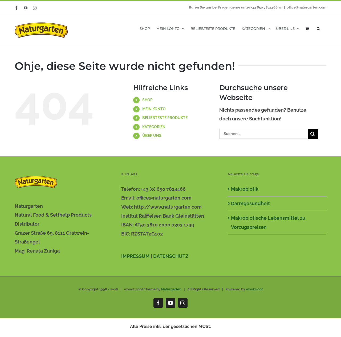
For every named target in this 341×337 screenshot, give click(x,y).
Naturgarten (171, 289)
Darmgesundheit (250, 203)
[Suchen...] (263, 134)
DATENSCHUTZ (170, 256)
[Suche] (313, 134)
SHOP (147, 100)
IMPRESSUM (135, 256)
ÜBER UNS (151, 135)
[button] (318, 28)
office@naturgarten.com (306, 7)
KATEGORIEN (153, 127)
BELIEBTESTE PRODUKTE (165, 118)
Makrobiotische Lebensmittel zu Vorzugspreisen (268, 222)
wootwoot (254, 289)
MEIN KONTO (154, 109)
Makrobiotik (244, 189)
